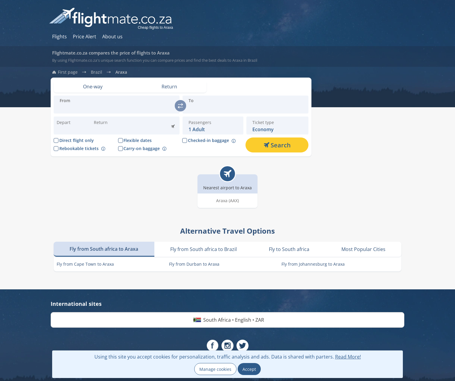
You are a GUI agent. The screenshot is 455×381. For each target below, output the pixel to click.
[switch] (180, 105)
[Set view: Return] (169, 87)
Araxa (121, 72)
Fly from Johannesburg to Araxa (313, 264)
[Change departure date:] (71, 125)
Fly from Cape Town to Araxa (85, 264)
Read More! (348, 356)
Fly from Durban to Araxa (194, 264)
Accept (249, 369)
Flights (59, 36)
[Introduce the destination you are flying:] (117, 108)
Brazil (96, 72)
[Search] (276, 144)
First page (68, 72)
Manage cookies (215, 369)
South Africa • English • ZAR (227, 319)
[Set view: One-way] (93, 87)
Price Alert (84, 36)
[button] (108, 125)
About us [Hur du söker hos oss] (112, 36)
